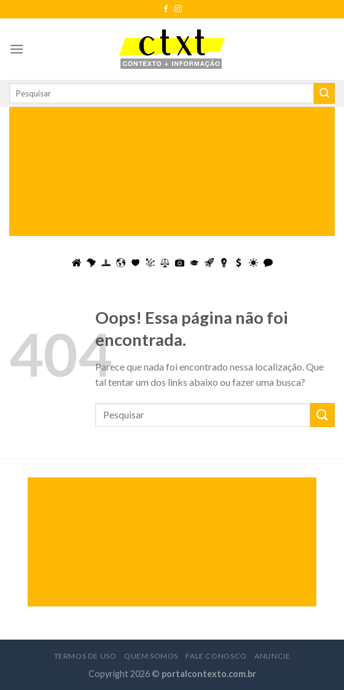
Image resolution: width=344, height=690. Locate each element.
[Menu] (16, 49)
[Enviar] (324, 93)
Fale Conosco (216, 656)
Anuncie (272, 656)
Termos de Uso (85, 656)
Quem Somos (151, 656)
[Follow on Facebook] (166, 9)
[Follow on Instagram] (178, 9)
